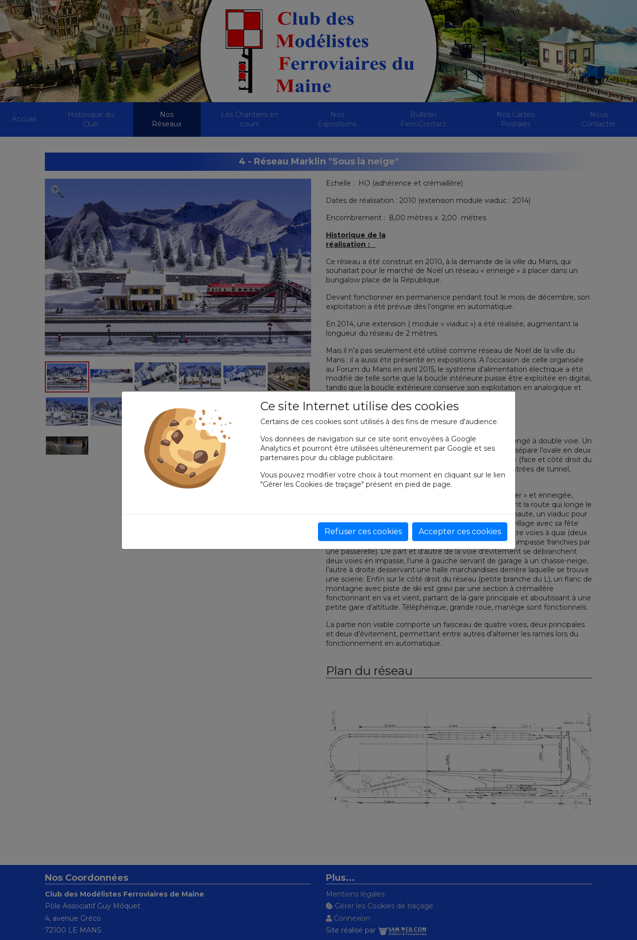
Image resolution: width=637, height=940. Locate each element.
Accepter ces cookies (460, 531)
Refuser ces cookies (363, 531)
